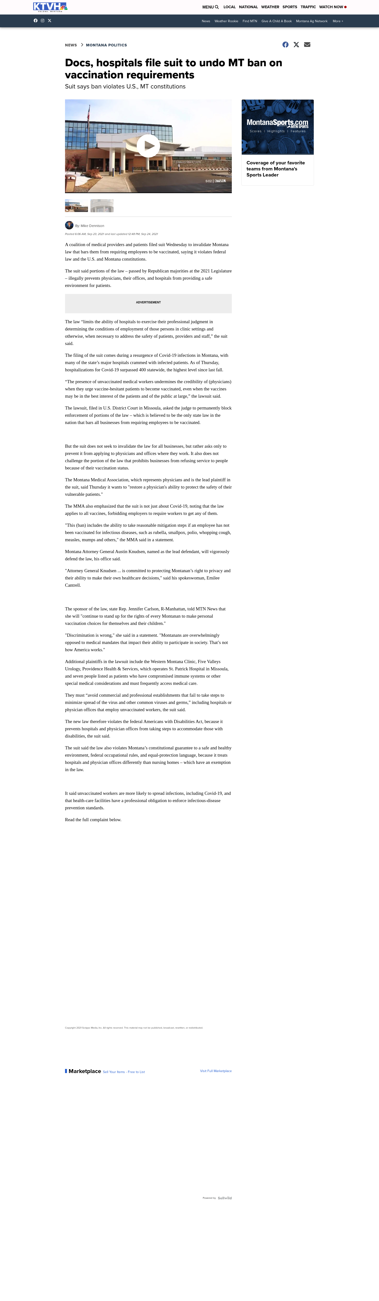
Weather (270, 7)
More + (338, 21)
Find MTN (250, 21)
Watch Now (333, 7)
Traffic (308, 7)
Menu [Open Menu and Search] (210, 7)
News (206, 21)
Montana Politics (106, 45)
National (248, 7)
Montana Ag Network (312, 21)
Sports (290, 7)
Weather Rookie (226, 21)
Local (230, 7)
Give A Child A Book (277, 21)
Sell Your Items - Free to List (124, 1072)
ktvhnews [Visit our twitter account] (51, 20)
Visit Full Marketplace (216, 1071)
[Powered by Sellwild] (225, 1198)
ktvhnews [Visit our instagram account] (44, 20)
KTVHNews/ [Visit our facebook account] (37, 20)
